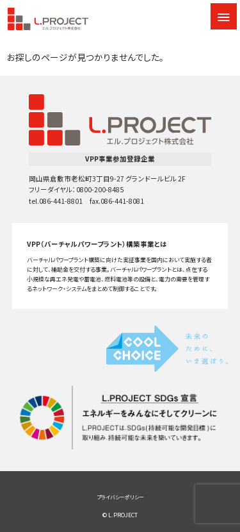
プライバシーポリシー (120, 497)
